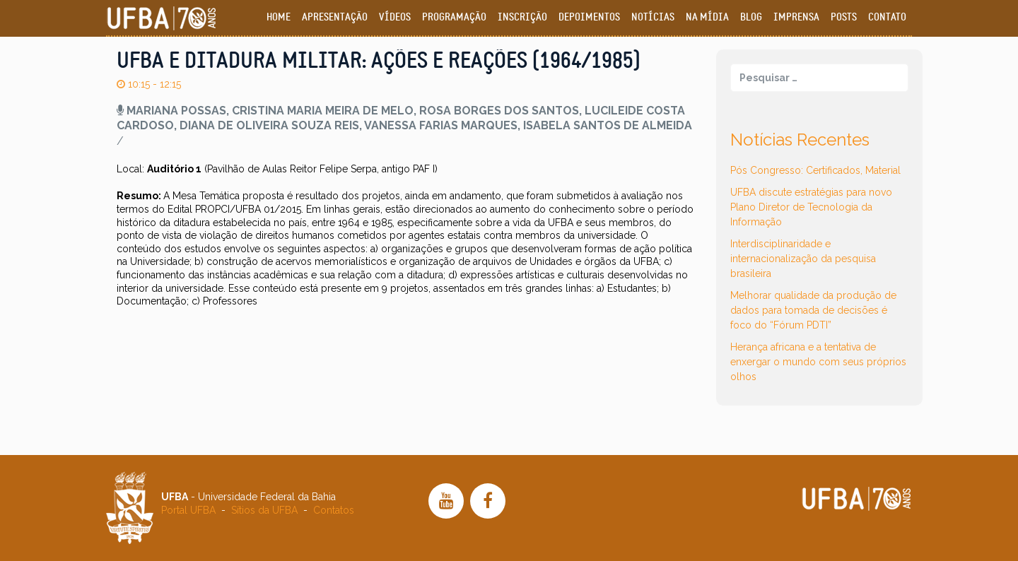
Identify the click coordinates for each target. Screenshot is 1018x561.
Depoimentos (589, 17)
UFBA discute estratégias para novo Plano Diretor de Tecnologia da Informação (811, 207)
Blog (751, 17)
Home (279, 17)
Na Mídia (707, 17)
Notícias (652, 17)
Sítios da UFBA (264, 510)
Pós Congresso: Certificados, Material (815, 170)
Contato (887, 17)
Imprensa (796, 17)
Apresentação (335, 17)
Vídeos (395, 17)
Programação (454, 17)
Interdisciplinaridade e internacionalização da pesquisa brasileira (803, 258)
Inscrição (522, 17)
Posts (844, 17)
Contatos (333, 510)
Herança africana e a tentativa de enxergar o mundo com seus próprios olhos (818, 361)
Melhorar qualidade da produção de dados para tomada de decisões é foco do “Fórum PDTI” (813, 310)
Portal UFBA (188, 510)
